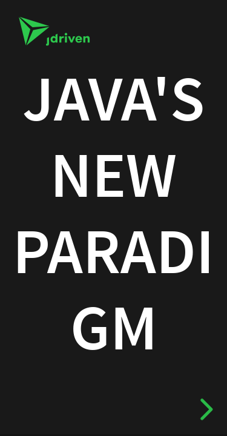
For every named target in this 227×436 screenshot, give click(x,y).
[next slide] (203, 409)
